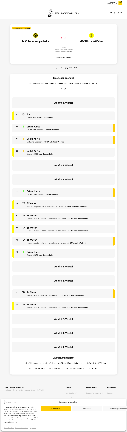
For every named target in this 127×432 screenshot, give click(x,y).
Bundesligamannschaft (94, 393)
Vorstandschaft (71, 393)
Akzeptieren (55, 409)
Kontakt (110, 393)
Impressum (33, 428)
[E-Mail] (121, 13)
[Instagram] (114, 13)
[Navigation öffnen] (6, 13)
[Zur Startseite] (63, 12)
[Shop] (118, 13)
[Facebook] (111, 13)
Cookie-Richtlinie (9, 428)
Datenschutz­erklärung (21, 428)
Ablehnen (86, 409)
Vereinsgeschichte (72, 397)
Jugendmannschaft (93, 397)
